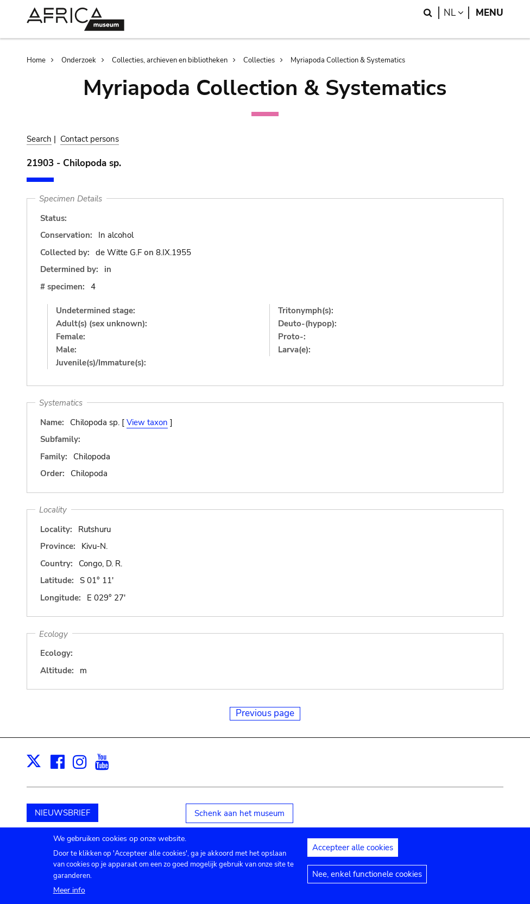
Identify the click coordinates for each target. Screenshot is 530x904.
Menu (489, 13)
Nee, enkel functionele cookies (367, 875)
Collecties (259, 60)
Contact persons (89, 139)
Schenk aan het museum (239, 813)
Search (39, 139)
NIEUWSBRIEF (62, 812)
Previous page (265, 713)
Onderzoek (78, 60)
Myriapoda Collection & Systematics (348, 60)
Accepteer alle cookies (352, 849)
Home (36, 60)
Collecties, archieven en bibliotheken (170, 60)
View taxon (147, 422)
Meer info (69, 892)
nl (456, 13)
